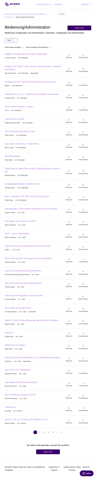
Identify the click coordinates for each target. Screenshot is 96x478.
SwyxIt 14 (9, 333)
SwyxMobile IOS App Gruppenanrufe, (21, 382)
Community (9, 17)
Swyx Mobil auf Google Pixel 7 (18, 308)
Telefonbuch (10, 407)
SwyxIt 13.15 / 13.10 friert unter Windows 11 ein (26, 419)
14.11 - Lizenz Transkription (17, 233)
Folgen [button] (9, 40)
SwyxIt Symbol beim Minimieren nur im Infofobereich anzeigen (32, 357)
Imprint (54, 470)
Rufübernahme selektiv (15, 345)
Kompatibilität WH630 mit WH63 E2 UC (22, 184)
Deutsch (85, 4)
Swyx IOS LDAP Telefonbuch (18, 370)
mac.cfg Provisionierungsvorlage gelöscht (23, 283)
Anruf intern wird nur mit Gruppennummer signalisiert (28, 258)
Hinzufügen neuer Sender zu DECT (20, 221)
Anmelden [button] (58, 4)
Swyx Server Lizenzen (14, 119)
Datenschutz (69, 467)
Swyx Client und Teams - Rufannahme (22, 144)
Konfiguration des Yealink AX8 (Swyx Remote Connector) (30, 82)
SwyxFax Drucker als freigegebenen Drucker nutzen (28, 246)
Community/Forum (44, 4)
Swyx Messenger (12, 156)
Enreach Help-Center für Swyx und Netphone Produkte (24, 14)
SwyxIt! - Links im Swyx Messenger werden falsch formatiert (31, 320)
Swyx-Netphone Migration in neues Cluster (24, 295)
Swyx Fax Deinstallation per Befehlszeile (23, 271)
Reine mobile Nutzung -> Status (19, 107)
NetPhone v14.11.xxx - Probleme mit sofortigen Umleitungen (31, 94)
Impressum (54, 467)
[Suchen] (72, 14)
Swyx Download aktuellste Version (20, 131)
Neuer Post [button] (79, 28)
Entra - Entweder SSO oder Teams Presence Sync (27, 196)
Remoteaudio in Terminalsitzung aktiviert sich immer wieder (31, 209)
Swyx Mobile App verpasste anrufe (20, 395)
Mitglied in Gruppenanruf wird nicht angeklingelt (26, 54)
